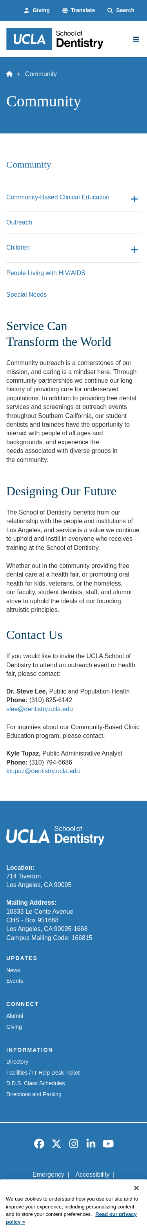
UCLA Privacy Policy (71, 1188)
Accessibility (92, 1174)
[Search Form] (121, 10)
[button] (78, 10)
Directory (17, 1062)
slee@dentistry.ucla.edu (39, 709)
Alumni (14, 1016)
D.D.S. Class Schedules (35, 1083)
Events (14, 981)
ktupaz (15, 771)
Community (28, 164)
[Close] (136, 1197)
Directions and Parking (34, 1094)
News (13, 970)
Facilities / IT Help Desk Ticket (43, 1073)
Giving (14, 1027)
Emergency (48, 1174)
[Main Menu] (136, 39)
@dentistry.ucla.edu (52, 771)
